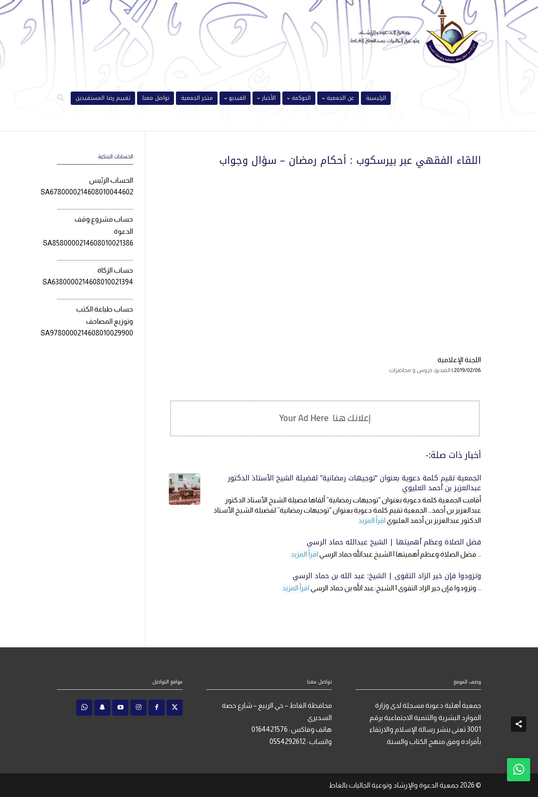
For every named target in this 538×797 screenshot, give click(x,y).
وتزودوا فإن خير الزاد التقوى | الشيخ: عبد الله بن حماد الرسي (387, 576)
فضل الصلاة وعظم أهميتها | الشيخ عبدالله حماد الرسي (394, 542)
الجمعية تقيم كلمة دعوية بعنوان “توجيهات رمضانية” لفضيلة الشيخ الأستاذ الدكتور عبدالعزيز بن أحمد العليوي (354, 483)
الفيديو (442, 370)
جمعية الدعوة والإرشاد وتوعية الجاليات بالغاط (394, 785)
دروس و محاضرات (410, 370)
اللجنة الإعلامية (459, 360)
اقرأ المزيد (372, 520)
